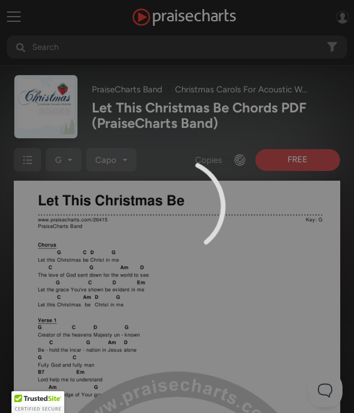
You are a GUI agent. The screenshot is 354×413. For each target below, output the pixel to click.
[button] (37, 402)
